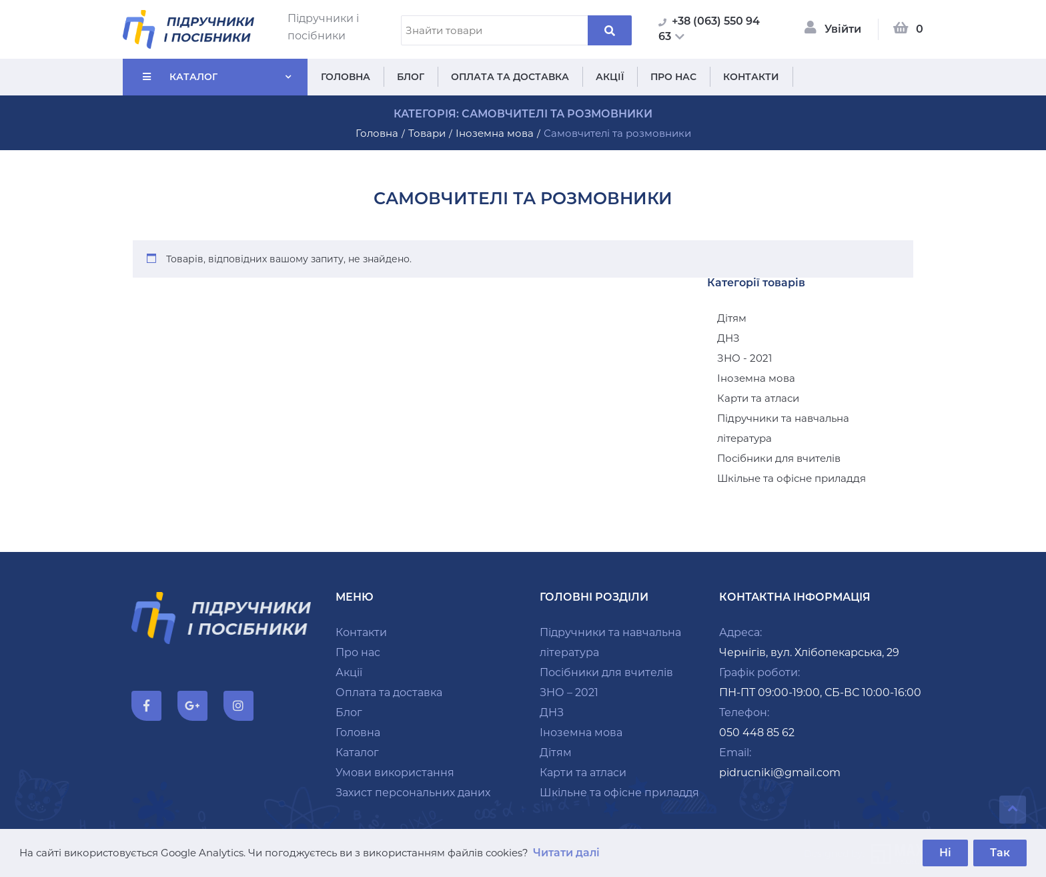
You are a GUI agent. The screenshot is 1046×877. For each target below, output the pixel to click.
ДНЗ (728, 338)
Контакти (751, 77)
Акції (610, 77)
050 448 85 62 (757, 732)
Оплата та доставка (510, 77)
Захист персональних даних (413, 792)
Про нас (673, 77)
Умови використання (395, 772)
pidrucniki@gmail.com (780, 772)
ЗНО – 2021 (569, 692)
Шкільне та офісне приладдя (791, 478)
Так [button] (1000, 852)
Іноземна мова (756, 378)
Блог (410, 77)
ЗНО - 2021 (744, 358)
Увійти (843, 29)
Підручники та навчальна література (783, 428)
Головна (345, 77)
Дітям (731, 318)
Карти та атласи (758, 398)
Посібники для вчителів (779, 458)
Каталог (193, 77)
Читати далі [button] (566, 852)
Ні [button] (945, 852)
